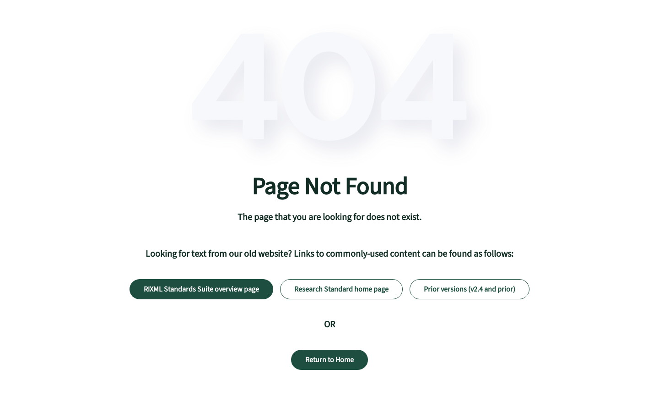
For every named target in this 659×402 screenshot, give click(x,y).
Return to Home (329, 360)
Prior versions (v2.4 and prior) (469, 289)
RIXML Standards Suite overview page (201, 289)
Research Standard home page (341, 289)
